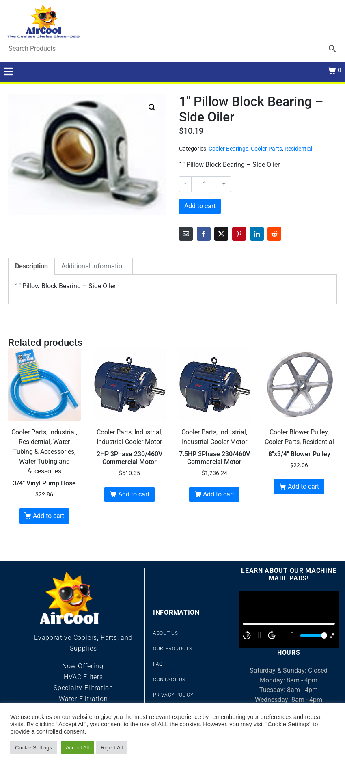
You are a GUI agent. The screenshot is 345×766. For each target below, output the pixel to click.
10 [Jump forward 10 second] (272, 635)
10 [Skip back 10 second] (247, 635)
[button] (152, 107)
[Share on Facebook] (204, 234)
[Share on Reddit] (274, 234)
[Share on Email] (186, 234)
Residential (298, 148)
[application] (289, 619)
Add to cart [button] (48, 516)
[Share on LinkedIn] (257, 234)
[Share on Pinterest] (239, 234)
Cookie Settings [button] (33, 747)
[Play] (259, 635)
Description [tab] (31, 266)
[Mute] (292, 635)
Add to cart (200, 206)
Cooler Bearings (228, 148)
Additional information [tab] (93, 266)
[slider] (312, 635)
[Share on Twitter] (221, 234)
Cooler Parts (266, 148)
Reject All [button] (112, 747)
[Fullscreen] (332, 635)
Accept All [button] (77, 747)
